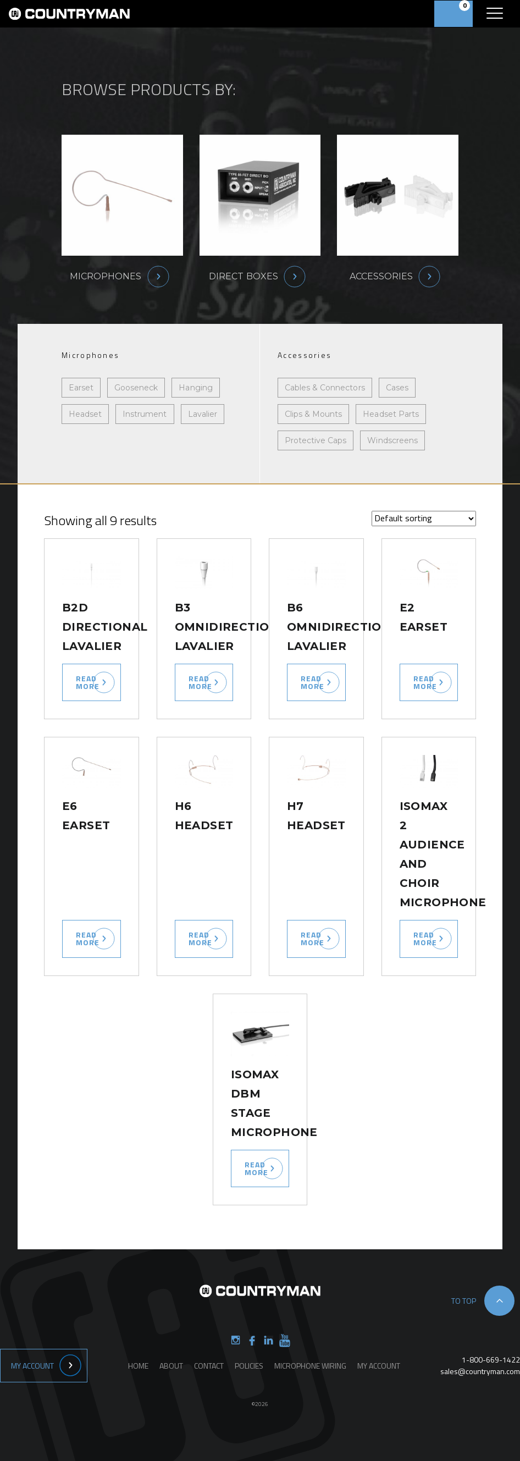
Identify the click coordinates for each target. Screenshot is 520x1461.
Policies (249, 1365)
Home (138, 1365)
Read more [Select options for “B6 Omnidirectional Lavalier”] (312, 682)
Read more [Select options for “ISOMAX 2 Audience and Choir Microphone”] (425, 938)
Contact (209, 1365)
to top (463, 1300)
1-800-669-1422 (491, 1359)
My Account (32, 1365)
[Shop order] (424, 518)
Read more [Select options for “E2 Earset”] (425, 682)
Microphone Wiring (310, 1365)
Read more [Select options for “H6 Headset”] (200, 938)
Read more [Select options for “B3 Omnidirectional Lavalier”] (200, 682)
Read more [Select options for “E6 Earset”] (87, 938)
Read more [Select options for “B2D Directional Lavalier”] (87, 682)
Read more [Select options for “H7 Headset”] (312, 938)
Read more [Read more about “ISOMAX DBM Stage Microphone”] (256, 1168)
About (171, 1365)
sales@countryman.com (480, 1371)
